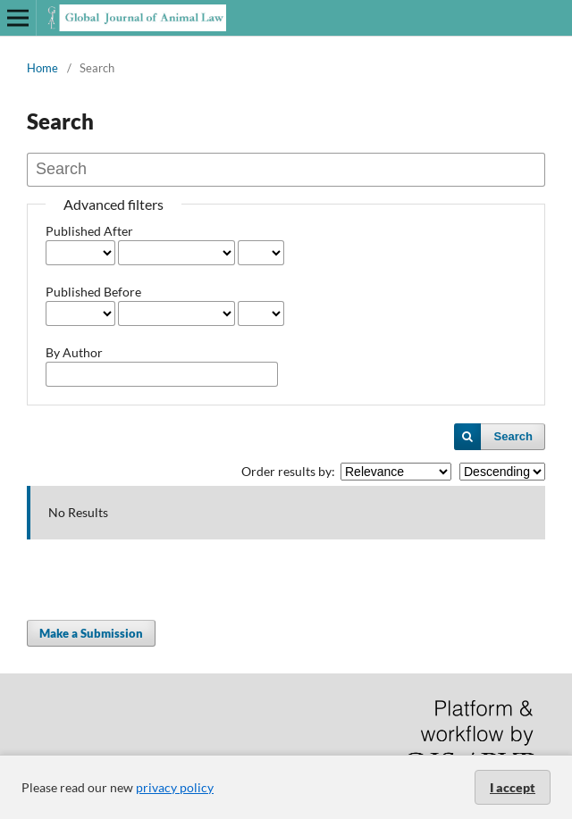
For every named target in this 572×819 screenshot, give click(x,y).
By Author (74, 352)
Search (513, 436)
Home (42, 68)
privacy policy (175, 787)
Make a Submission (91, 633)
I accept (512, 787)
